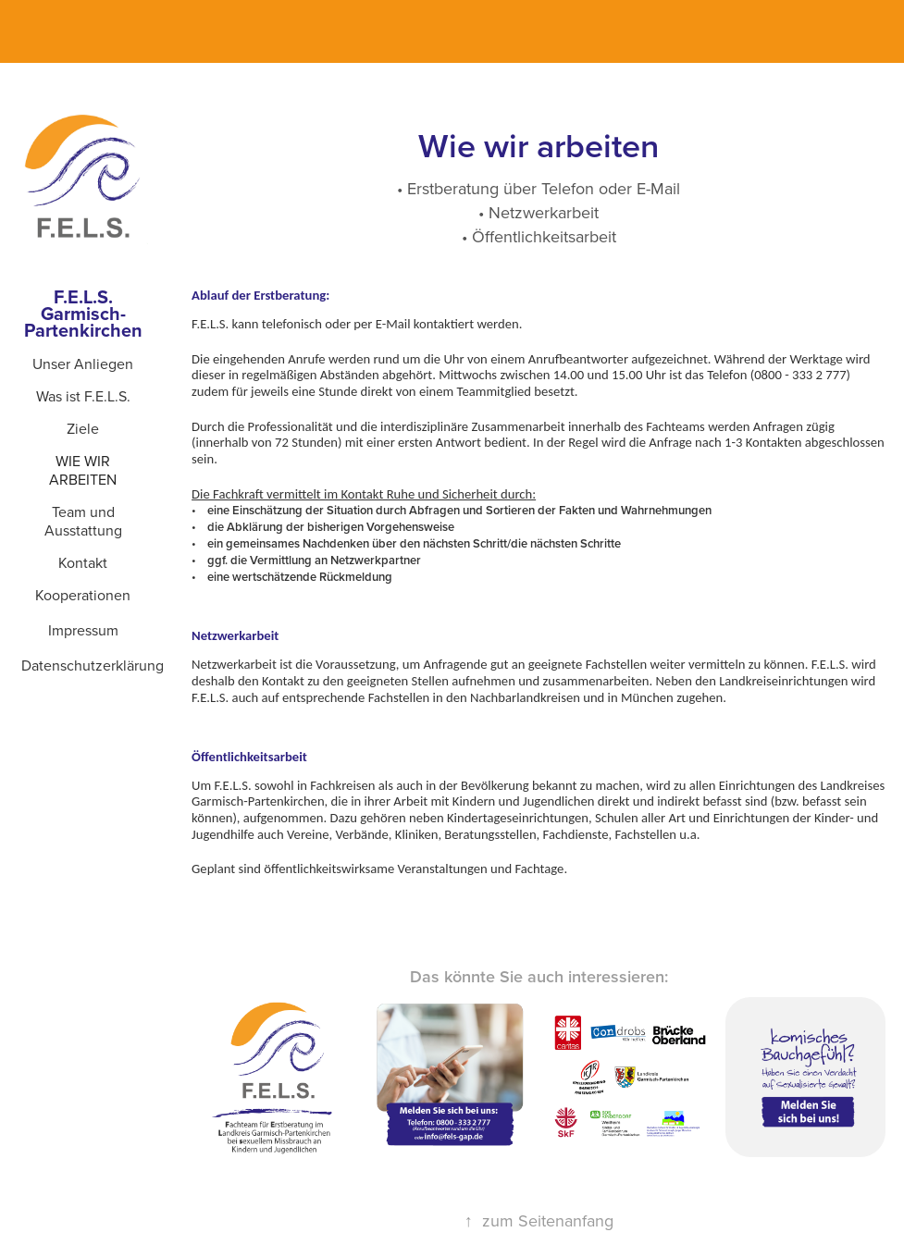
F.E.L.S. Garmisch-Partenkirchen (83, 313)
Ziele (83, 428)
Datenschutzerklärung (92, 665)
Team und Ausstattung (83, 520)
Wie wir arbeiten (83, 469)
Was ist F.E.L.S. (83, 396)
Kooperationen (82, 595)
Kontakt (82, 562)
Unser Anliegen (82, 363)
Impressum (83, 630)
